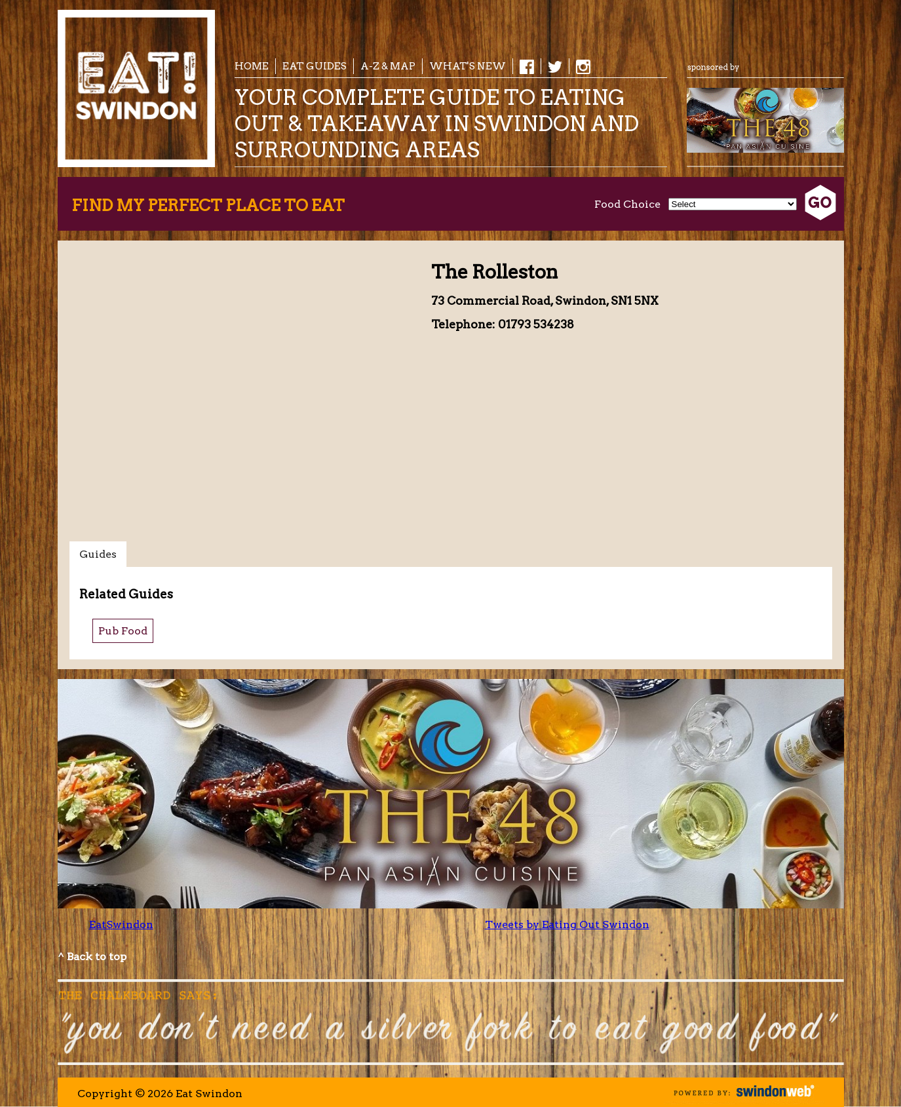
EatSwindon (121, 924)
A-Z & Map (387, 66)
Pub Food (122, 631)
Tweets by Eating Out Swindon (567, 924)
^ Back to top (92, 956)
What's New (467, 66)
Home (252, 66)
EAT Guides (314, 66)
